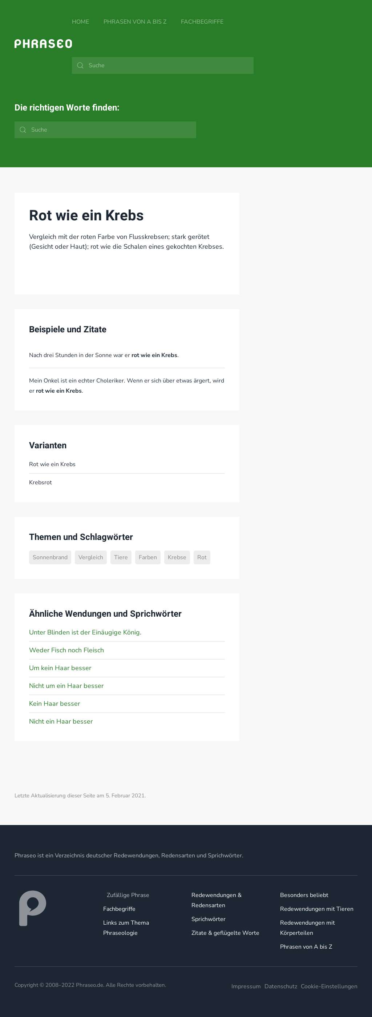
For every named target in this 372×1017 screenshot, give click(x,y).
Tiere (121, 557)
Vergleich (90, 557)
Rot (202, 557)
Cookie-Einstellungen (329, 986)
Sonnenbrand (50, 557)
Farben (148, 557)
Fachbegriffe (202, 22)
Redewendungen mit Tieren (316, 909)
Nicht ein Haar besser (61, 721)
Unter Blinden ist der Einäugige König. (85, 632)
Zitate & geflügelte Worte (225, 933)
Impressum (246, 986)
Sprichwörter (208, 919)
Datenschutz (280, 986)
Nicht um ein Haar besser (66, 685)
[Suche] (163, 65)
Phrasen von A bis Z (135, 22)
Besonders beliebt (304, 895)
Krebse (177, 557)
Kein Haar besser (54, 703)
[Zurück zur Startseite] (43, 43)
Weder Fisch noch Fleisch (66, 650)
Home (80, 22)
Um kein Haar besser (60, 668)
